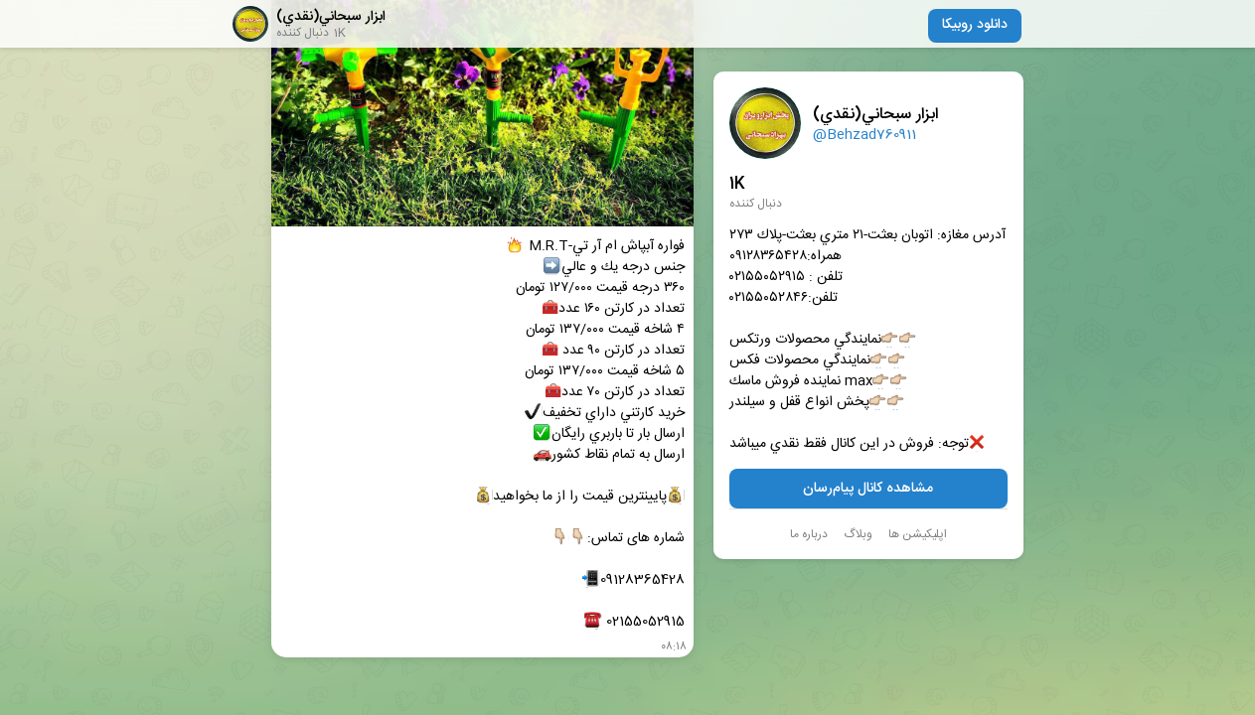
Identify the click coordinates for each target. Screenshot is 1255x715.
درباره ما (809, 534)
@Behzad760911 (864, 135)
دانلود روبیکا (975, 25)
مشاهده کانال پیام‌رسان (868, 488)
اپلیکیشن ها (917, 534)
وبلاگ (858, 534)
